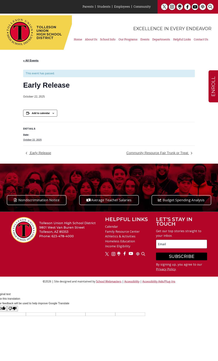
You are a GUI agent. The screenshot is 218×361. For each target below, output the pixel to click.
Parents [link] (88, 7)
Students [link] (103, 7)
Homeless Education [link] (120, 241)
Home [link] (78, 39)
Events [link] (144, 39)
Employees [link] (122, 7)
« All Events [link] (30, 60)
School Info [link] (107, 39)
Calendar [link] (111, 226)
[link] (164, 6)
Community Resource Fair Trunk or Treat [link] (157, 153)
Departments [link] (161, 39)
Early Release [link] (40, 153)
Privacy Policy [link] (166, 269)
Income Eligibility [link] (117, 246)
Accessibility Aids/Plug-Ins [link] (158, 281)
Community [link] (142, 7)
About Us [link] (91, 39)
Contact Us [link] (201, 39)
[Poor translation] (12, 308)
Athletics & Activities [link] (120, 236)
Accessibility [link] (131, 281)
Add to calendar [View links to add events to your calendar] (41, 113)
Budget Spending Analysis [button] (184, 200)
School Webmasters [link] (108, 281)
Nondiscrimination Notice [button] (38, 200)
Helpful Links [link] (182, 39)
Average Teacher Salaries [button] (111, 200)
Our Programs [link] (128, 39)
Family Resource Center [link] (122, 231)
